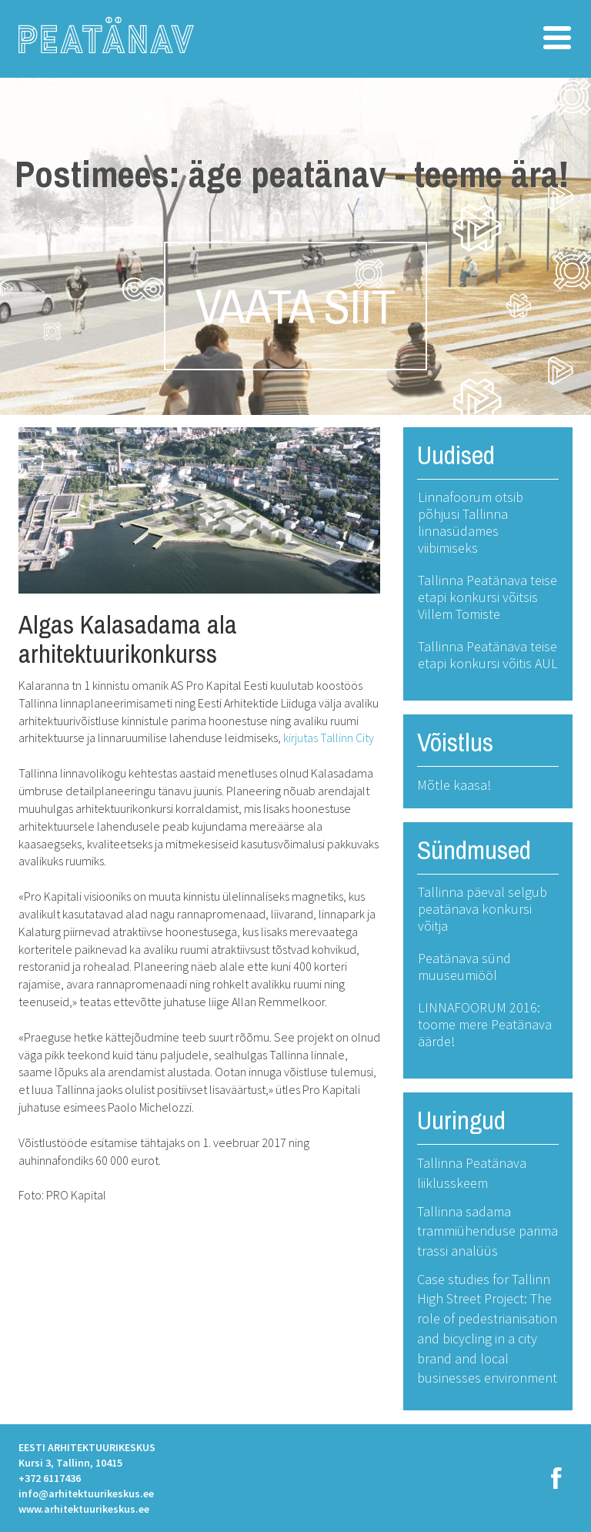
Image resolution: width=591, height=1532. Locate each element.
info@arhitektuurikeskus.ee (86, 1493)
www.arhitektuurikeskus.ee (83, 1509)
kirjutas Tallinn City (328, 737)
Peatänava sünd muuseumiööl (464, 966)
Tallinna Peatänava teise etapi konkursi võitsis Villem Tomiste (487, 597)
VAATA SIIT (295, 306)
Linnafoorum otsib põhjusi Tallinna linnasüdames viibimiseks (470, 522)
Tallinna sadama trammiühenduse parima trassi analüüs (487, 1231)
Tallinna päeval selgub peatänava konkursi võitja (482, 909)
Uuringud (461, 1120)
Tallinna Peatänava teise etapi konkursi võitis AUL (488, 654)
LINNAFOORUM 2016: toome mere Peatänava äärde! (485, 1024)
